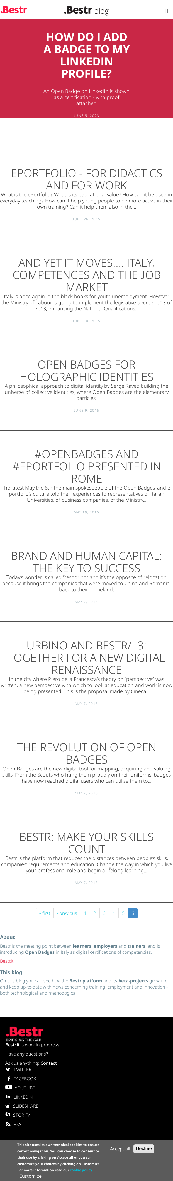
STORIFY (17, 1115)
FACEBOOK (20, 1079)
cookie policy (81, 1170)
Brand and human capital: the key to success (86, 561)
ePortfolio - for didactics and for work (86, 179)
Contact (48, 1063)
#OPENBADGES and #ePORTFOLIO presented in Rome (86, 466)
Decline (144, 1148)
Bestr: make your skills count (86, 842)
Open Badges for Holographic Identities (86, 370)
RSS (13, 1124)
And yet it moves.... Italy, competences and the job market (87, 275)
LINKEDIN (19, 1097)
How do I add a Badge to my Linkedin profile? (86, 55)
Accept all (120, 1149)
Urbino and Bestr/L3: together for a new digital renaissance (86, 657)
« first (44, 913)
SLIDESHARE (21, 1106)
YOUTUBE (20, 1088)
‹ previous (67, 913)
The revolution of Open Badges (86, 753)
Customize (30, 1176)
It (167, 10)
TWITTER (18, 1069)
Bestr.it (6, 961)
